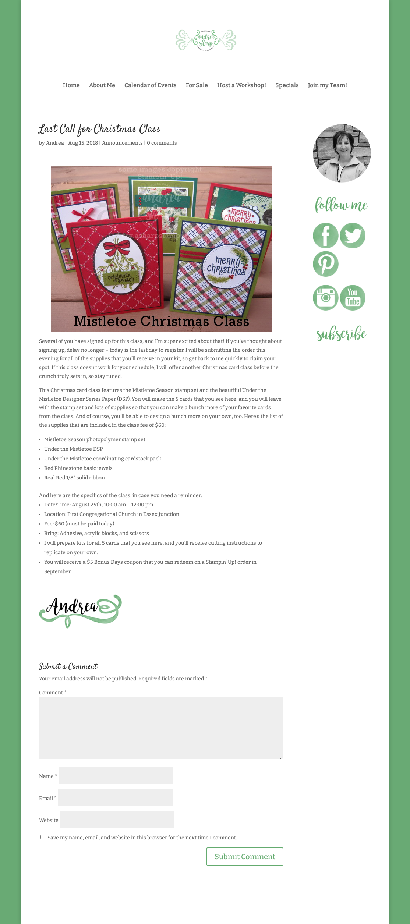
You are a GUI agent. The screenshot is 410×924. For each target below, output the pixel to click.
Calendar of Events (150, 86)
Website (49, 820)
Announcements (122, 143)
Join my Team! (327, 86)
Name (48, 776)
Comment (53, 693)
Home (71, 86)
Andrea (55, 143)
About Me (102, 86)
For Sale (197, 86)
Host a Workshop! (241, 86)
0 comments (162, 143)
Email (48, 798)
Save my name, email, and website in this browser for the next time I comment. (142, 838)
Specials (287, 86)
